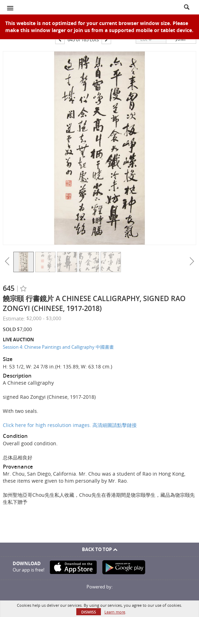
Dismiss (88, 612)
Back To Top (99, 549)
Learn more (114, 612)
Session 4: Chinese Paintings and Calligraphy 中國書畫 (58, 347)
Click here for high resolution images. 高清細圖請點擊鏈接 (70, 425)
